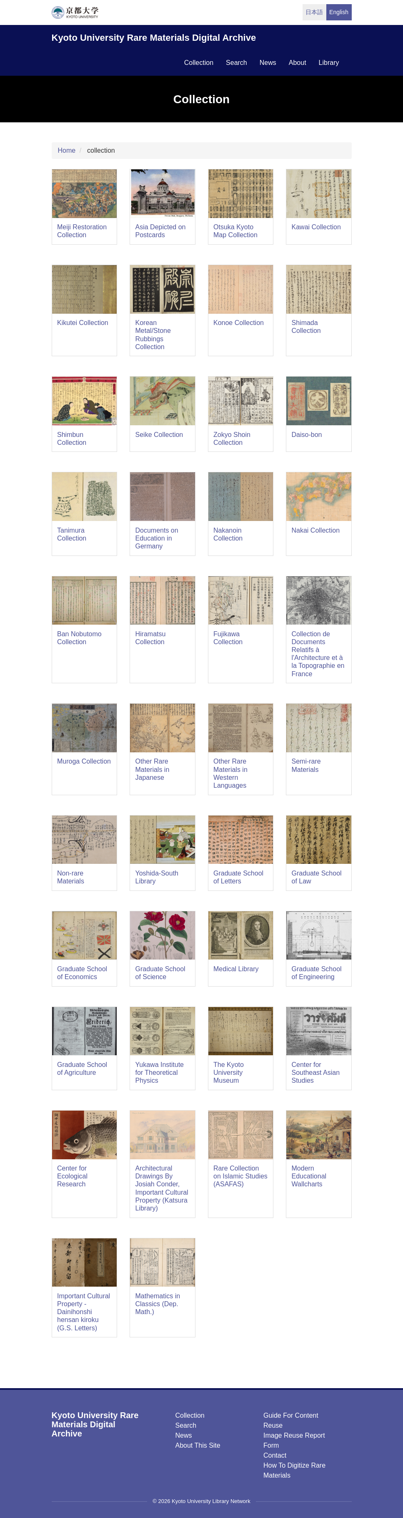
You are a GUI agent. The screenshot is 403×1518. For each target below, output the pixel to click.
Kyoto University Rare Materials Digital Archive (154, 37)
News (183, 1435)
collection (198, 62)
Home (67, 150)
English (338, 12)
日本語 (314, 12)
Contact (274, 1455)
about (297, 62)
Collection (190, 1415)
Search (186, 1425)
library (329, 62)
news (268, 62)
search (236, 62)
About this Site (197, 1445)
